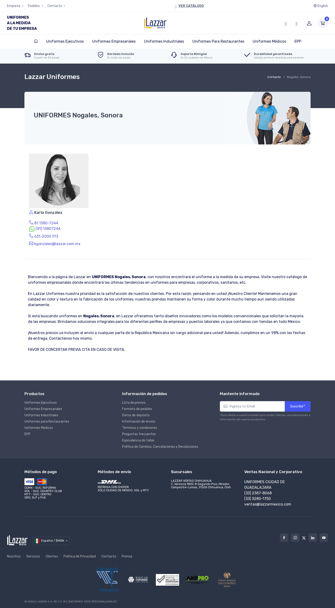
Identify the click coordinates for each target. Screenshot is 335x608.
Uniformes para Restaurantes (46, 420)
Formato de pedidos (137, 408)
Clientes (52, 555)
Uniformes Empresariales (43, 408)
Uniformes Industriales (41, 414)
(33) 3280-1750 (257, 497)
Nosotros (14, 555)
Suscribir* (297, 405)
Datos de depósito (136, 414)
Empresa (14, 6)
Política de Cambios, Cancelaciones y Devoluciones (160, 445)
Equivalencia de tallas (138, 439)
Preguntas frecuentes (139, 433)
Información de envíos (138, 420)
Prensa (127, 555)
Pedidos (34, 6)
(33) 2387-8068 (258, 491)
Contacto (55, 6)
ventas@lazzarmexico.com (267, 503)
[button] (286, 23)
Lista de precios (134, 401)
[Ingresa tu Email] (252, 405)
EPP (27, 433)
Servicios (33, 555)
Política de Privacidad (80, 555)
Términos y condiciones (139, 426)
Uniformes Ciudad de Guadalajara (264, 483)
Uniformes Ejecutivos (40, 401)
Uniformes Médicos (38, 426)
